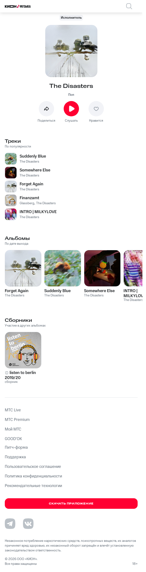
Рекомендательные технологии (33, 486)
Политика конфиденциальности (33, 476)
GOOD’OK (13, 439)
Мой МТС (13, 429)
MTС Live (13, 410)
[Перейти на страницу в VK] (28, 523)
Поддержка (15, 457)
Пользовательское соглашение (33, 467)
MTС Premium (17, 420)
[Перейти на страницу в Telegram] (10, 523)
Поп (71, 94)
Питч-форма (16, 447)
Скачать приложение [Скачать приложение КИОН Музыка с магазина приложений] (71, 504)
